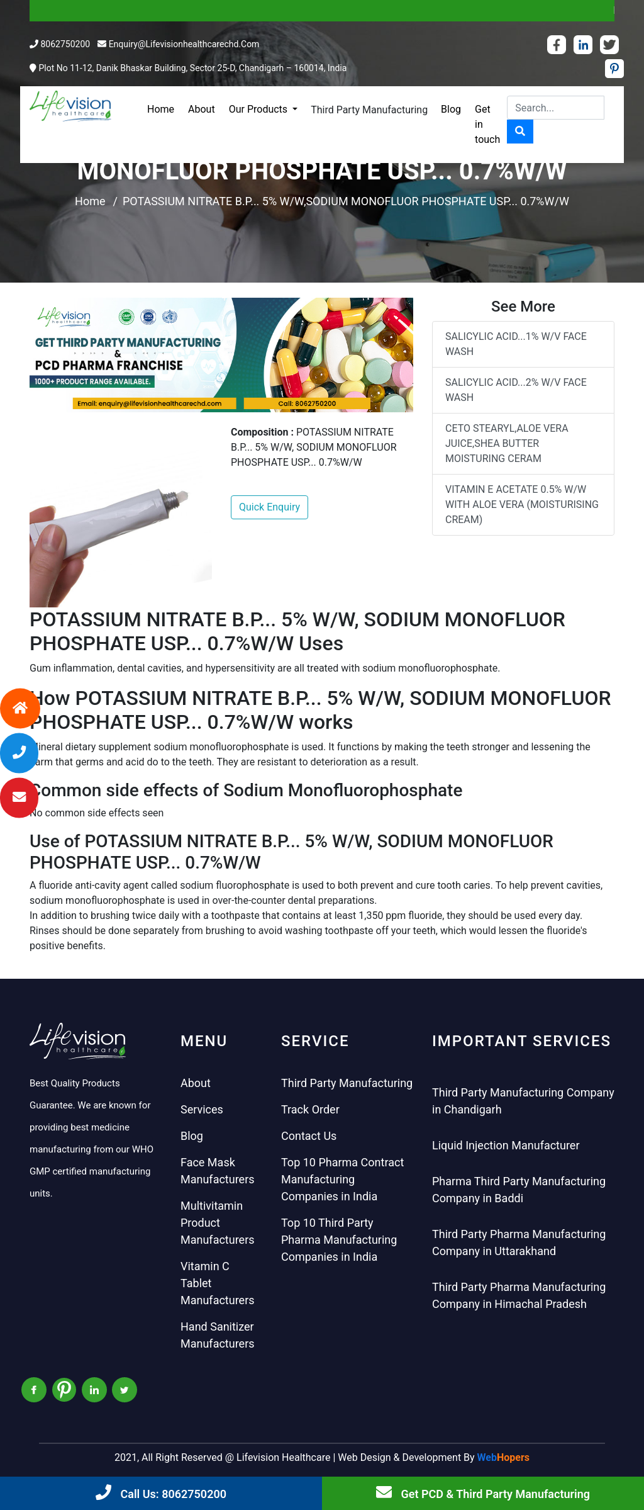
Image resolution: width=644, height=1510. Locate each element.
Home (160, 109)
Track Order (310, 1109)
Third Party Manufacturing (369, 110)
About (201, 109)
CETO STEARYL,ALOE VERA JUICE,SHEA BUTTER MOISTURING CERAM (507, 443)
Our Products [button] (259, 109)
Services (201, 1109)
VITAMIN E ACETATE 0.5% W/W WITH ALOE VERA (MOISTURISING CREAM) (522, 504)
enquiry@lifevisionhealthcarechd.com (184, 44)
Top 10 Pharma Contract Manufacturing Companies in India (342, 1179)
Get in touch (487, 124)
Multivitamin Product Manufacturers (217, 1222)
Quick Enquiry (269, 507)
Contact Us (308, 1135)
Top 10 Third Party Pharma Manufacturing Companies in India (339, 1239)
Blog (451, 109)
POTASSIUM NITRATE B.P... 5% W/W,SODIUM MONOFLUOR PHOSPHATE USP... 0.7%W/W (346, 201)
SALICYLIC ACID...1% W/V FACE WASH (516, 344)
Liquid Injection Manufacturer (506, 1145)
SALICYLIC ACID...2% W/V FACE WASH (516, 389)
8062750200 (65, 44)
